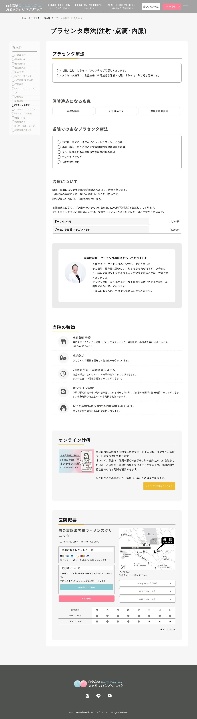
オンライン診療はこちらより (159, 486)
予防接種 (19, 84)
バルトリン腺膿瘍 (23, 113)
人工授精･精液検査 (24, 80)
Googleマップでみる (147, 583)
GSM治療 (19, 71)
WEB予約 (171, 6)
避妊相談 (19, 96)
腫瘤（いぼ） (21, 117)
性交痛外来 (20, 67)
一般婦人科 (20, 55)
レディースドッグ (23, 75)
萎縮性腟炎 (20, 121)
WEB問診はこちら (86, 587)
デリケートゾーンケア (25, 109)
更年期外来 (20, 63)
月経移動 (19, 100)
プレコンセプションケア (25, 90)
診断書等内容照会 (23, 130)
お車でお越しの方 (147, 599)
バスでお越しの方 (147, 591)
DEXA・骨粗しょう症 (25, 125)
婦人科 (17, 47)
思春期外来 (20, 59)
